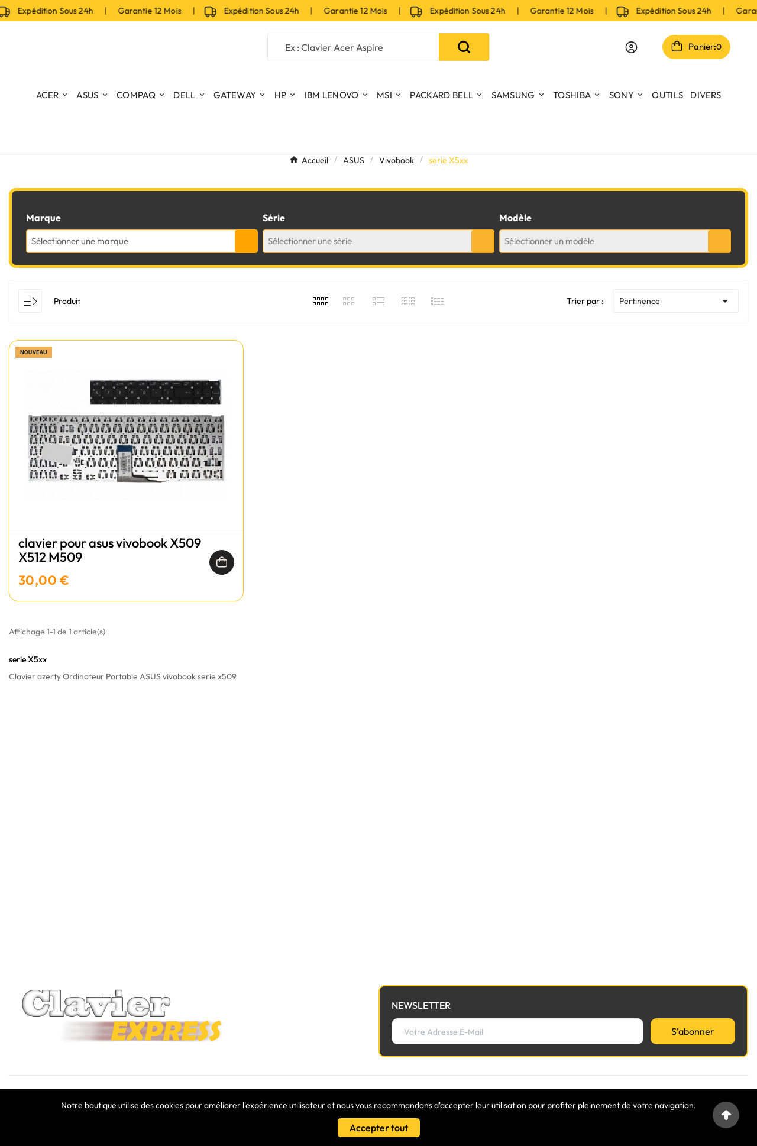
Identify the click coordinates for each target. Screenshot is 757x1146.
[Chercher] (353, 47)
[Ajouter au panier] (221, 562)
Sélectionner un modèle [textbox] (549, 241)
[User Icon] (631, 47)
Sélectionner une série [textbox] (310, 241)
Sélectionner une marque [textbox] (79, 241)
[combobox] (142, 241)
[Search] (464, 47)
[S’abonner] (693, 1031)
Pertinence (675, 301)
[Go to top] (726, 1115)
